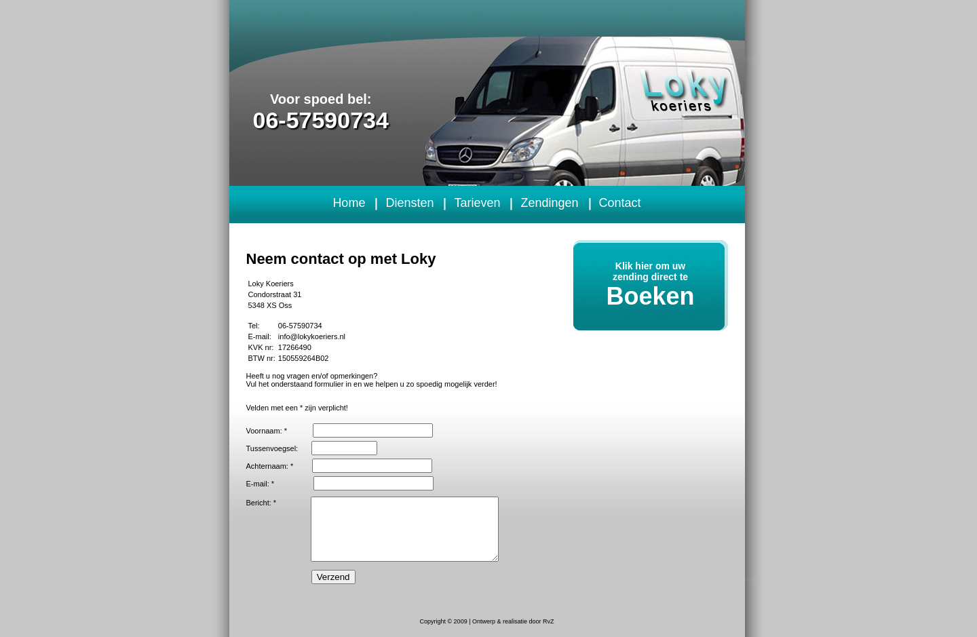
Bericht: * (261, 503)
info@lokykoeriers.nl (311, 336)
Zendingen (549, 203)
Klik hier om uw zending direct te (650, 285)
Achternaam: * (270, 466)
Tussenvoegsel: (272, 448)
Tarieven (477, 203)
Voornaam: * (267, 431)
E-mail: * (260, 484)
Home (348, 203)
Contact (620, 203)
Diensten (409, 203)
